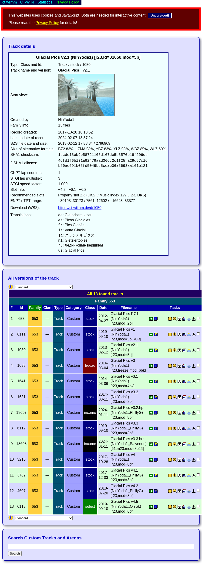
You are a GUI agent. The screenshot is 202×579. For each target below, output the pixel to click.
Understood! (160, 15)
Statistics (44, 2)
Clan (47, 308)
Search (15, 553)
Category (73, 308)
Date (103, 308)
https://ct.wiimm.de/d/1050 (79, 208)
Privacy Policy (47, 23)
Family (35, 308)
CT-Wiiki (27, 2)
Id (21, 308)
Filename (129, 308)
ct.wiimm (9, 2)
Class (90, 308)
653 (35, 319)
